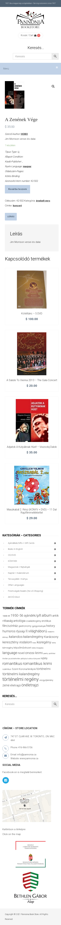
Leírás (10, 216)
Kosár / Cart (28, 35)
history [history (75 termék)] (50, 625)
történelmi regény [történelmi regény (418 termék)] (20, 679)
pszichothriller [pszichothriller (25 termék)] (14, 659)
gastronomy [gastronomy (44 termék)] (25, 626)
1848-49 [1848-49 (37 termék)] (6, 616)
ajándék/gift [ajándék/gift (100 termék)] (32, 615)
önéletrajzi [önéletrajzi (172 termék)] (30, 685)
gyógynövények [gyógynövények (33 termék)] (39, 626)
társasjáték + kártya (32, 579)
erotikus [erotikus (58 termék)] (46, 620)
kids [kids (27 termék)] (34, 643)
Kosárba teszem (17, 189)
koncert (17, 205)
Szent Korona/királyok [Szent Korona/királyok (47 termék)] (24, 669)
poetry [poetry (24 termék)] (45, 653)
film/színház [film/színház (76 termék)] (10, 625)
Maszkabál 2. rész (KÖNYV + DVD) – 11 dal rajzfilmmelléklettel (32, 511)
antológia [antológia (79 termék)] (19, 620)
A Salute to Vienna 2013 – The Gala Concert (32, 380)
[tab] (11, 216)
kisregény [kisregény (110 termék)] (44, 642)
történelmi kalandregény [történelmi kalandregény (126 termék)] (21, 674)
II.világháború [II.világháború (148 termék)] (36, 631)
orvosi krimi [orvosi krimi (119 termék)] (34, 653)
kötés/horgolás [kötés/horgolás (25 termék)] (38, 648)
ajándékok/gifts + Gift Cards (32, 543)
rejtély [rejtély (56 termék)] (44, 658)
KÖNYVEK (32, 561)
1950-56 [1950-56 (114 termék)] (17, 615)
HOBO (24, 134)
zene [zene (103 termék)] (6, 685)
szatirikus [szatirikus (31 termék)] (6, 669)
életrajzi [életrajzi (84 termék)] (15, 685)
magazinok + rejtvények (32, 567)
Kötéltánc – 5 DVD (31, 313)
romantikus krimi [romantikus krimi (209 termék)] (37, 663)
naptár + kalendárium (32, 573)
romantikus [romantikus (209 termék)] (12, 663)
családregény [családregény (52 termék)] (33, 621)
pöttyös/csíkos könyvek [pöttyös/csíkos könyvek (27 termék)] (30, 658)
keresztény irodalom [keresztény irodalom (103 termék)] (17, 642)
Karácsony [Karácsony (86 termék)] (51, 637)
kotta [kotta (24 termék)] (54, 643)
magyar (27, 166)
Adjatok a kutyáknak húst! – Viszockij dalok (32, 446)
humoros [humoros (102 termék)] (8, 631)
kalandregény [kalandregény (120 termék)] (33, 637)
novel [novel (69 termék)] (21, 653)
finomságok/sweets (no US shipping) (25, 591)
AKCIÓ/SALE (14, 597)
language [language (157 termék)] (9, 653)
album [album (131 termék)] (47, 615)
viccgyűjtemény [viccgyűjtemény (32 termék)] (46, 680)
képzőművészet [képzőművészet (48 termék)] (22, 647)
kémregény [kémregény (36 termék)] (7, 648)
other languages (16, 585)
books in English (32, 549)
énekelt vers (43, 200)
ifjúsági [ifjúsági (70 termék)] (20, 631)
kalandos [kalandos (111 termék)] (16, 637)
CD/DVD (32, 555)
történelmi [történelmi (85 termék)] (43, 669)
